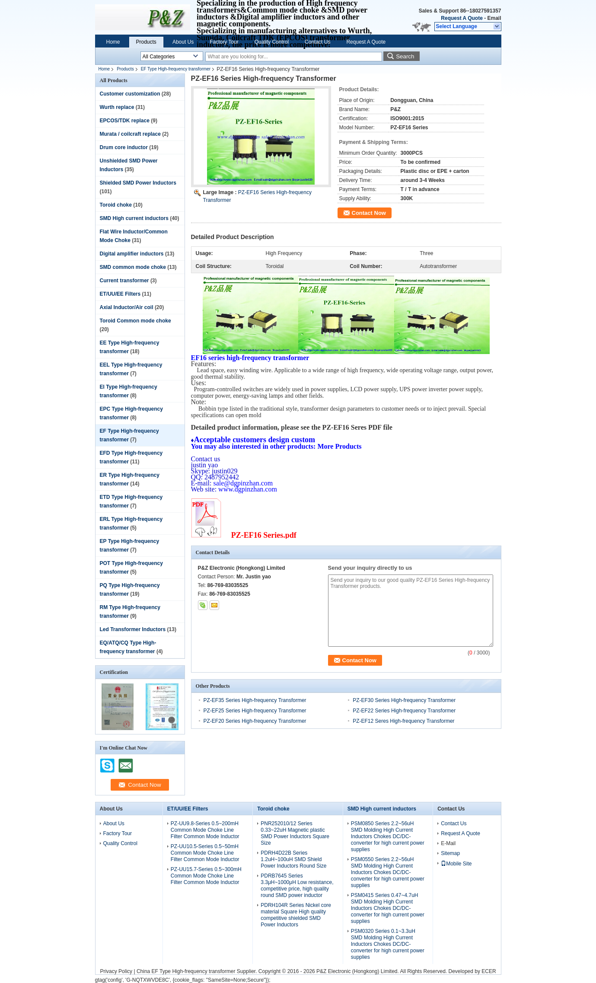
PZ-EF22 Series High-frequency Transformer (404, 711)
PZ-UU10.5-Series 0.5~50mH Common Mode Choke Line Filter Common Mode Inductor (205, 852)
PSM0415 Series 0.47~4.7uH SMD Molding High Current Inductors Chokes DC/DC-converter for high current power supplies (387, 908)
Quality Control (272, 42)
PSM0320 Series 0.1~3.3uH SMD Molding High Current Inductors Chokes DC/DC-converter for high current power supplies (387, 944)
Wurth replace (117, 107)
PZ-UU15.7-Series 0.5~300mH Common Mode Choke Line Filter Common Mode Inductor (206, 875)
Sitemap (450, 853)
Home (113, 42)
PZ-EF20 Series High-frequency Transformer (255, 721)
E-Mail (448, 843)
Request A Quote (461, 18)
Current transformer (124, 281)
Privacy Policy (116, 971)
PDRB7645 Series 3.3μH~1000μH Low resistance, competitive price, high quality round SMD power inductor (297, 885)
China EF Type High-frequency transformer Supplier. (197, 971)
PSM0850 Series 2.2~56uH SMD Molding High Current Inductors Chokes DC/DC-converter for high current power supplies (387, 836)
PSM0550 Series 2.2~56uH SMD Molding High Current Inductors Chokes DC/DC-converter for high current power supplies (387, 872)
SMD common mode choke (133, 267)
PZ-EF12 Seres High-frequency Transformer (403, 721)
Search (405, 56)
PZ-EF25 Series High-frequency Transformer (255, 711)
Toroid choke (116, 205)
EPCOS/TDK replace (125, 121)
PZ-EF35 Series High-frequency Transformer (255, 700)
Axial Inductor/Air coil (126, 307)
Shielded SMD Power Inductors (138, 183)
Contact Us (317, 42)
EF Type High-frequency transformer (176, 69)
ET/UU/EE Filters (120, 294)
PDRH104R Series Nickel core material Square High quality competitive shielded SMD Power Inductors (296, 915)
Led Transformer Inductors (133, 629)
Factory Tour (224, 42)
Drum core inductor (124, 147)
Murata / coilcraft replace (130, 134)
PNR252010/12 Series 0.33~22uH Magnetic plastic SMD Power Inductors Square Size (295, 833)
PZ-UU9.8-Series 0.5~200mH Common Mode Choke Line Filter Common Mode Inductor (205, 829)
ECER (488, 971)
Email (494, 18)
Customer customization (130, 94)
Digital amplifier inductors (132, 254)
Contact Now (369, 213)
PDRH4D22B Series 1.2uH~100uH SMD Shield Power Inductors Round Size (293, 859)
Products (146, 42)
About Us (183, 42)
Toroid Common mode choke (135, 321)
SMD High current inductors (134, 218)
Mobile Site (456, 864)
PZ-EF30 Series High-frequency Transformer (404, 700)
